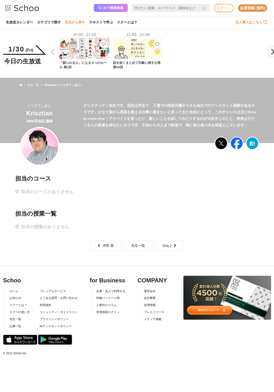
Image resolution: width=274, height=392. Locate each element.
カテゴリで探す (49, 22)
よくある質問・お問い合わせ (59, 298)
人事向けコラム (106, 305)
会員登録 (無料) (252, 8)
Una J (169, 245)
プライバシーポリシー (54, 319)
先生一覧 (138, 246)
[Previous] (53, 52)
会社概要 (150, 298)
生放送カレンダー (19, 22)
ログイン (224, 8)
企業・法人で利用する (110, 291)
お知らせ (15, 298)
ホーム (13, 291)
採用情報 (150, 305)
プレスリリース (154, 312)
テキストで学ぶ (101, 22)
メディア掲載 (152, 319)
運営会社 (150, 291)
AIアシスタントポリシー (56, 326)
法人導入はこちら (251, 22)
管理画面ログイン (108, 312)
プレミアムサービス (53, 291)
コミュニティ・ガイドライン (59, 312)
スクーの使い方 (19, 312)
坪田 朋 (106, 245)
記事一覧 (15, 326)
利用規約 (45, 305)
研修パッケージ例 (108, 298)
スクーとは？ (127, 22)
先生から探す (75, 22)
